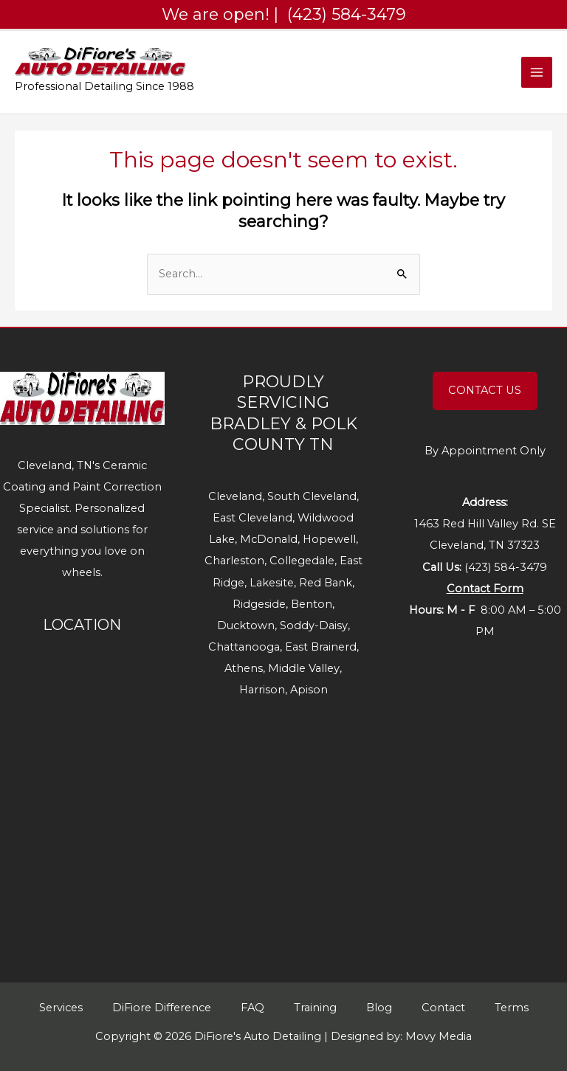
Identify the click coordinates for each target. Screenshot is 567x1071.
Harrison (262, 689)
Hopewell (329, 539)
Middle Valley (304, 668)
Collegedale (301, 560)
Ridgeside (259, 604)
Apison (309, 689)
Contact (443, 1007)
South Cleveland (312, 496)
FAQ (252, 1007)
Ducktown (246, 625)
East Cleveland (252, 517)
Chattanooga (244, 647)
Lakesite (272, 582)
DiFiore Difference (161, 1007)
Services (61, 1007)
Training (315, 1007)
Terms (512, 1007)
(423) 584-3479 (505, 567)
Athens (243, 668)
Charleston (234, 560)
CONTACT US (484, 390)
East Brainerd (321, 647)
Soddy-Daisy (314, 625)
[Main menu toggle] (536, 72)
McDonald (269, 539)
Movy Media (438, 1036)
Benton (311, 604)
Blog (379, 1007)
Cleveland (235, 496)
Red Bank (325, 582)
